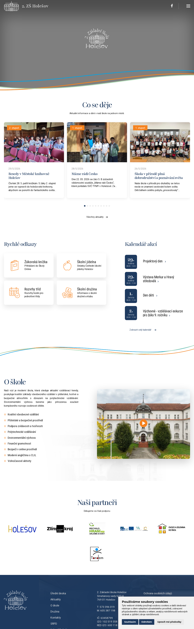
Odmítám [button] (146, 622)
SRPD (53, 623)
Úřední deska (58, 593)
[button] (84, 206)
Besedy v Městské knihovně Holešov (28, 175)
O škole (54, 605)
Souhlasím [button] (130, 622)
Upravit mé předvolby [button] (169, 622)
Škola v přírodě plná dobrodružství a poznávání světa (159, 175)
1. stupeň (77, 127)
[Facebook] (171, 6)
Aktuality (55, 599)
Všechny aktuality (97, 217)
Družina (54, 611)
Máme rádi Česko (84, 173)
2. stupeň (14, 127)
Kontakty (55, 617)
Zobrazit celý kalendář (142, 330)
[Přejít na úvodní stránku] (13, 6)
